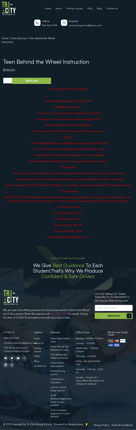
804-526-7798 (59, 313)
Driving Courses (74, 8)
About (59, 8)
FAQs (90, 8)
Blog (99, 8)
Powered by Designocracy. (71, 424)
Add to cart (31, 80)
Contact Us (112, 8)
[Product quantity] (7, 80)
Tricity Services (18, 38)
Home (48, 8)
